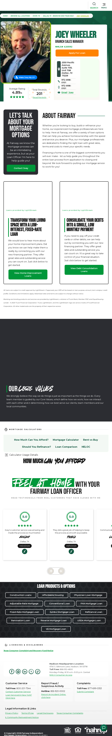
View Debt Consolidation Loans (84, 270)
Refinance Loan (93, 612)
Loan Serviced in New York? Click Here (19, 696)
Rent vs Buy (90, 439)
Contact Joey (21, 168)
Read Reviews (39, 97)
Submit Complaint (85, 692)
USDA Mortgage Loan (89, 620)
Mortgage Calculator (66, 439)
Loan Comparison (66, 446)
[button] (104, 5)
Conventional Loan (59, 603)
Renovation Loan (20, 620)
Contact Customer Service (18, 692)
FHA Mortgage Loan (91, 603)
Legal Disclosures (45, 713)
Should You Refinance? (36, 446)
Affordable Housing (53, 595)
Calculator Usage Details (23, 454)
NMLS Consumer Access (60, 675)
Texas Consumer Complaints (70, 713)
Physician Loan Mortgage (88, 595)
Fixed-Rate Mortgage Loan (24, 612)
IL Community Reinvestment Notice (22, 717)
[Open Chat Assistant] (103, 727)
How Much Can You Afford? (31, 439)
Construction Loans (21, 595)
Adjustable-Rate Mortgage (24, 603)
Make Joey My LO (27, 77)
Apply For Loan (77, 53)
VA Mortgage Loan (56, 629)
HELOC (86, 446)
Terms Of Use (27, 713)
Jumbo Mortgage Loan (62, 612)
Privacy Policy (11, 713)
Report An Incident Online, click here (53, 695)
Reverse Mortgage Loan (54, 620)
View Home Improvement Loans (28, 274)
